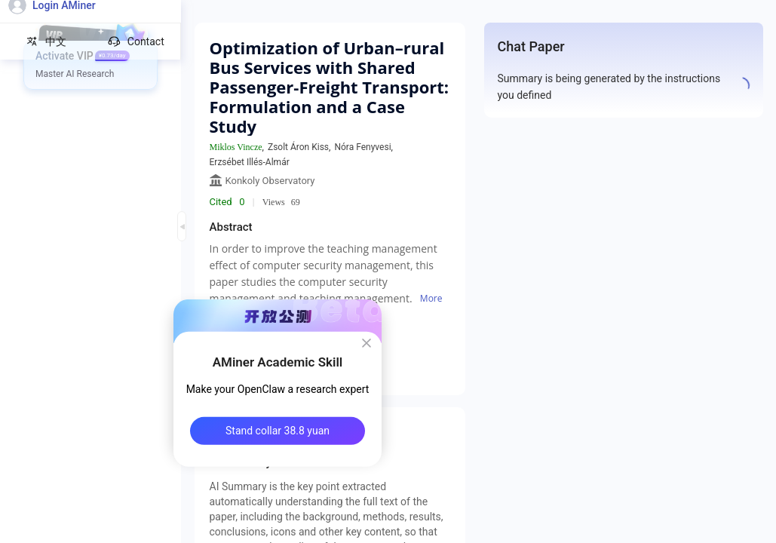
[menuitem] (91, 56)
